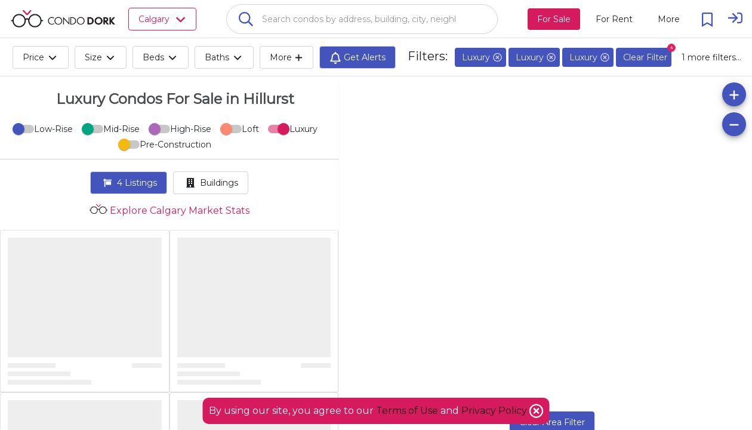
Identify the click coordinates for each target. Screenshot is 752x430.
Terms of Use (407, 410)
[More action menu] (668, 19)
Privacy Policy (495, 410)
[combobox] (362, 19)
